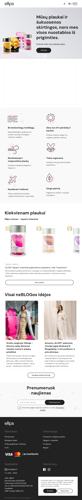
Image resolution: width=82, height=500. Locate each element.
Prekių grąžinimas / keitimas (15, 444)
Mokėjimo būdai (11, 440)
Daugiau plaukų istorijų (41, 375)
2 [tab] (39, 56)
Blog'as (46, 448)
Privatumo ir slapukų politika (54, 437)
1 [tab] (37, 56)
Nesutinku (65, 491)
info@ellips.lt (11, 469)
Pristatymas (9, 437)
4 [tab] (45, 56)
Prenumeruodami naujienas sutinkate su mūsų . (43, 409)
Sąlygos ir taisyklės (50, 440)
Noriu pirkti (39, 282)
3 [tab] (42, 56)
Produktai (47, 444)
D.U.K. (7, 448)
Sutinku (50, 491)
